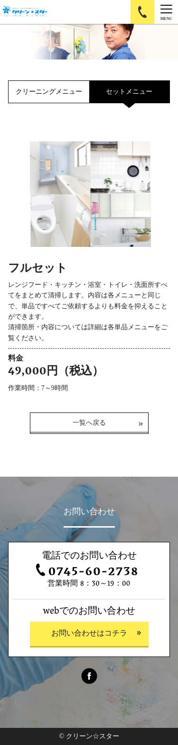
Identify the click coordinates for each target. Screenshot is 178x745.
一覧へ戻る (89, 422)
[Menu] (166, 11)
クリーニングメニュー (49, 91)
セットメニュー (129, 91)
